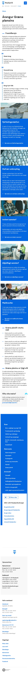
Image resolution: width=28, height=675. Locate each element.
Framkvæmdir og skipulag (12, 431)
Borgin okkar (7, 513)
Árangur (19, 6)
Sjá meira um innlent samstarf (13, 237)
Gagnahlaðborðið (9, 519)
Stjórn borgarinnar (10, 452)
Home (3, 6)
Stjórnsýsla (7, 6)
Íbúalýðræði (8, 445)
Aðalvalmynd (25, 2)
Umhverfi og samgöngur (12, 437)
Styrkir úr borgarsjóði (11, 487)
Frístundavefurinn (9, 516)
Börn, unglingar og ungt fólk (13, 428)
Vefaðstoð (14, 605)
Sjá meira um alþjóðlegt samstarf (14, 277)
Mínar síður (14, 497)
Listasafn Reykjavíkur (10, 522)
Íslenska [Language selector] (5, 497)
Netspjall (14, 610)
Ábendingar (14, 632)
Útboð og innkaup (10, 478)
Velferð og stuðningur (11, 434)
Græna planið (13, 6)
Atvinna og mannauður (11, 461)
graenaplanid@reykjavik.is (9, 402)
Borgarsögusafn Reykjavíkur (12, 510)
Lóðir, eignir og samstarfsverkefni (14, 490)
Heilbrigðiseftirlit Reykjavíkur (13, 481)
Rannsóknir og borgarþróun (13, 484)
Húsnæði (7, 475)
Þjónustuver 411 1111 (14, 626)
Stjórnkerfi (8, 455)
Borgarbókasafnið (9, 507)
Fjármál (7, 464)
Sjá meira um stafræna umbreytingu (15, 193)
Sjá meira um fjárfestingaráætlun (14, 143)
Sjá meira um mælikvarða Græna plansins (14, 319)
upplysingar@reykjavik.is (14, 621)
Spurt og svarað (14, 616)
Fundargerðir (9, 458)
